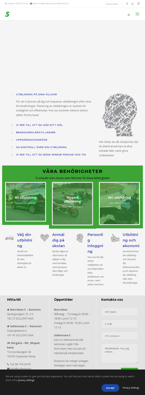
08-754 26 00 (23, 364)
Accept (110, 387)
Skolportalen (112, 3)
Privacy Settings (130, 387)
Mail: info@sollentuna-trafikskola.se (50, 3)
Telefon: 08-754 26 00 (17, 3)
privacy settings (26, 380)
